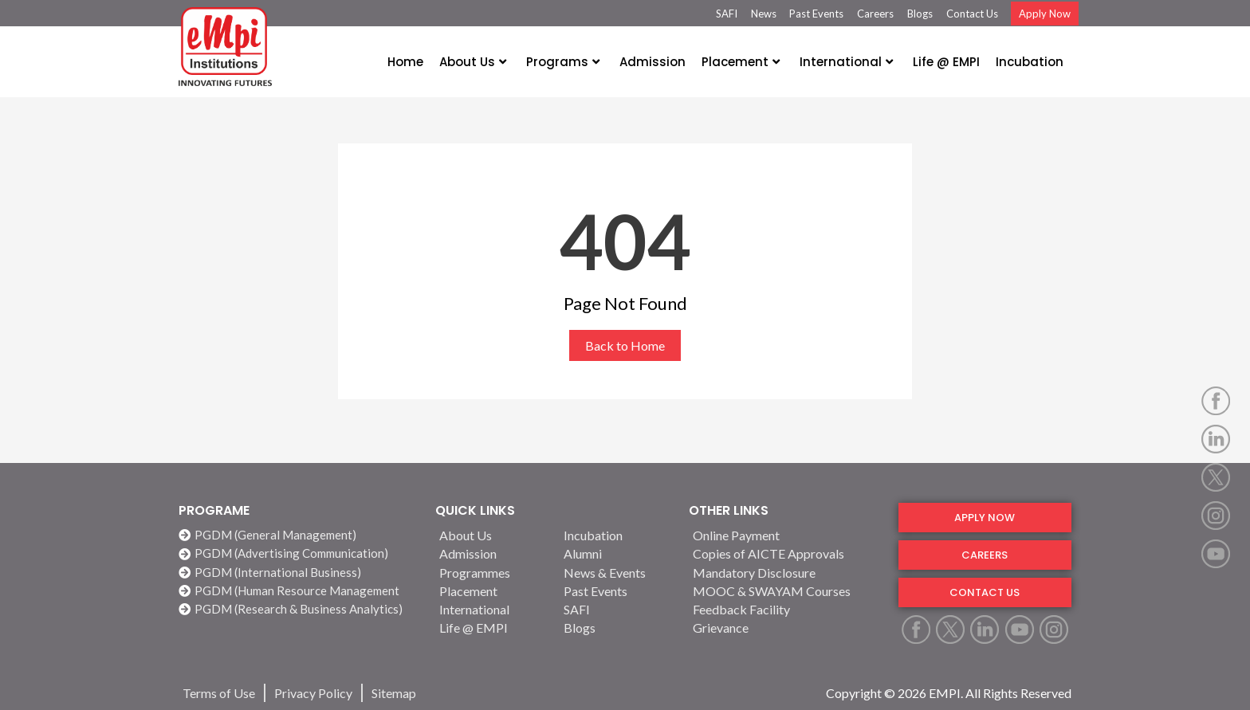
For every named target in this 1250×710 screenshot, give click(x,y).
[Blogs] (616, 627)
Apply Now (1045, 13)
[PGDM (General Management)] (299, 535)
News (763, 13)
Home (405, 61)
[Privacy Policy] (313, 693)
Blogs (920, 13)
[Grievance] (786, 627)
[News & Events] (616, 572)
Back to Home (625, 345)
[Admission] (491, 553)
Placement (741, 61)
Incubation (1029, 61)
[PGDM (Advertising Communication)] (299, 553)
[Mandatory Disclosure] (786, 572)
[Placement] (491, 591)
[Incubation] (616, 535)
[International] (491, 609)
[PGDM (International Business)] (299, 572)
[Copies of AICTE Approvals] (786, 553)
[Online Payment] (786, 535)
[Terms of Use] (219, 693)
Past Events (816, 13)
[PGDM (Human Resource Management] (299, 591)
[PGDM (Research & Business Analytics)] (299, 609)
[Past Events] (616, 591)
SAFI (726, 13)
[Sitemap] (394, 693)
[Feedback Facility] (786, 609)
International (846, 61)
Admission (652, 61)
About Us (472, 61)
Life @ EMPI (946, 61)
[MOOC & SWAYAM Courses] (786, 591)
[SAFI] (616, 609)
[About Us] (491, 535)
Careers (875, 13)
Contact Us (972, 13)
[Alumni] (616, 553)
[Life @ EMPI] (491, 627)
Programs (562, 61)
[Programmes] (491, 572)
